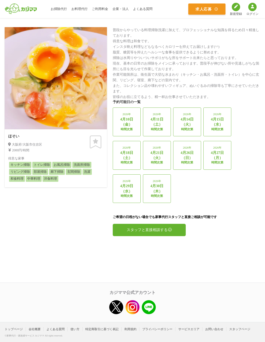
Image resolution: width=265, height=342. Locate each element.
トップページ (14, 329)
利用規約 (130, 329)
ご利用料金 (100, 9)
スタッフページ (239, 329)
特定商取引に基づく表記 (102, 329)
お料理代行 (79, 9)
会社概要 (35, 329)
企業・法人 (121, 9)
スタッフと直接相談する (149, 230)
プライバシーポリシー (157, 329)
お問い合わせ (214, 329)
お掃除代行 (59, 9)
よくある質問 (142, 9)
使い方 (75, 329)
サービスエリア (188, 329)
